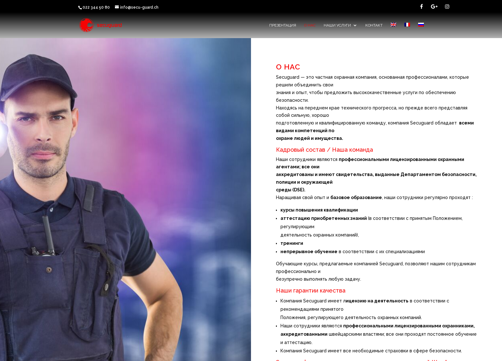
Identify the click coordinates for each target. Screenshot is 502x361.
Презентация (282, 25)
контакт (374, 25)
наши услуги (337, 25)
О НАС (310, 25)
